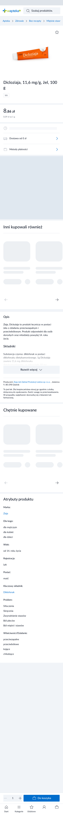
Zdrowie (19, 21)
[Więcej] (57, 138)
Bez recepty (35, 21)
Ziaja (5, 513)
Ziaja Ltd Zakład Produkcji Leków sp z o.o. (32, 382)
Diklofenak (8, 592)
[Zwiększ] (20, 798)
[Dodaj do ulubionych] (57, 32)
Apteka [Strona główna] (6, 21)
